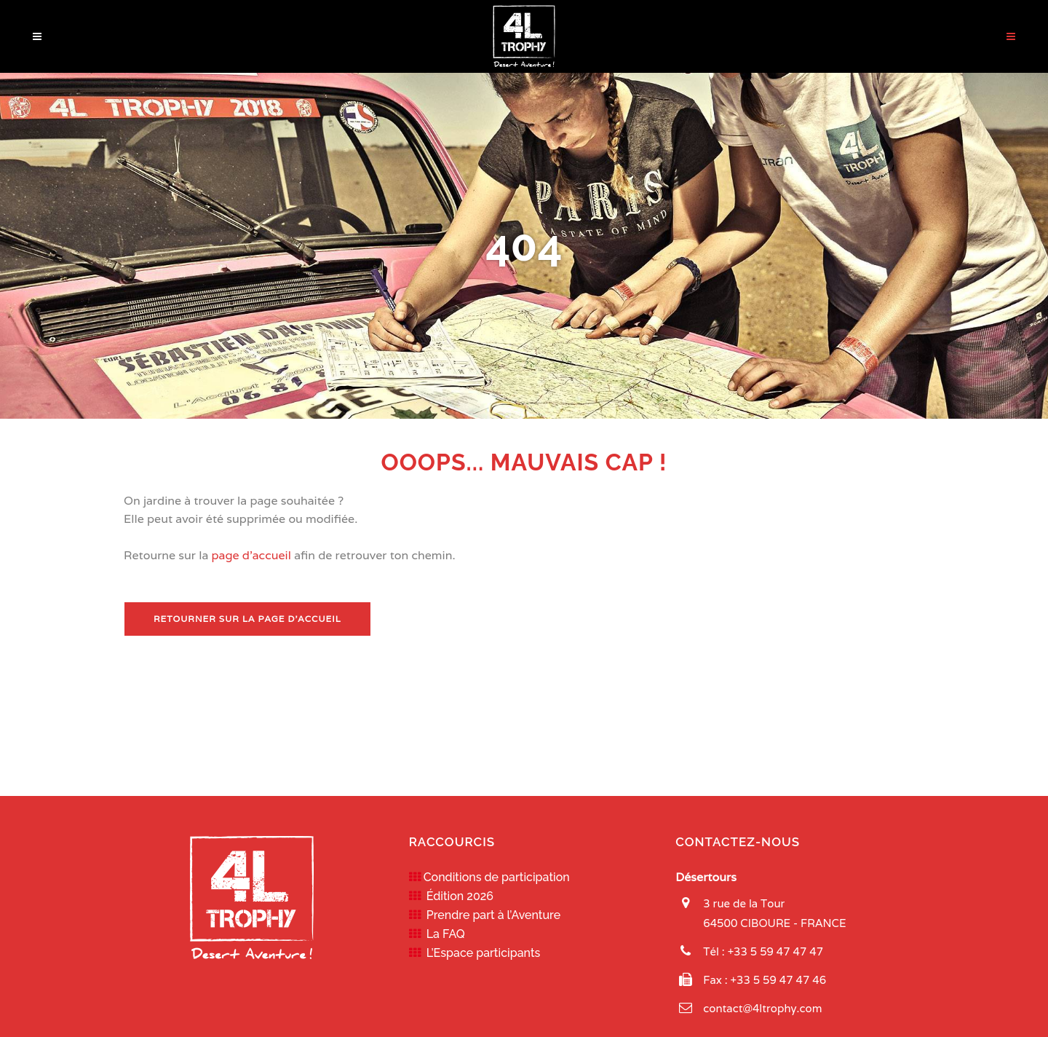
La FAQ (443, 934)
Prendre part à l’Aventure (491, 915)
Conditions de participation (495, 877)
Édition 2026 (457, 896)
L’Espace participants (481, 953)
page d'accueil (251, 555)
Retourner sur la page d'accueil (247, 618)
